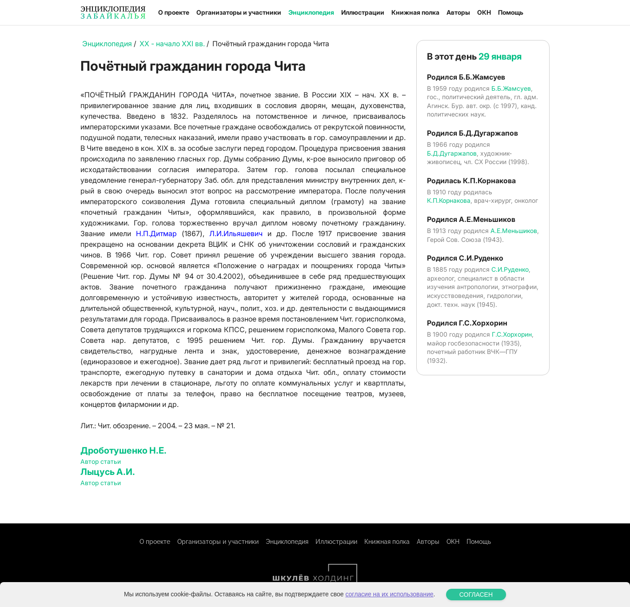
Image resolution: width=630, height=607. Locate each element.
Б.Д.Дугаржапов (452, 153)
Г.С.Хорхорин (512, 334)
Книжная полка (415, 12)
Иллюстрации (362, 12)
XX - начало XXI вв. (172, 43)
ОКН (484, 12)
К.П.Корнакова (449, 200)
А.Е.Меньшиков (513, 230)
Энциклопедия (311, 12)
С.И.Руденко (510, 269)
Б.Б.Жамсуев (511, 88)
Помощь (510, 12)
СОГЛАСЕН (476, 594)
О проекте (173, 12)
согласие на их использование (389, 594)
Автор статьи (100, 461)
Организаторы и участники (238, 12)
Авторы (458, 12)
